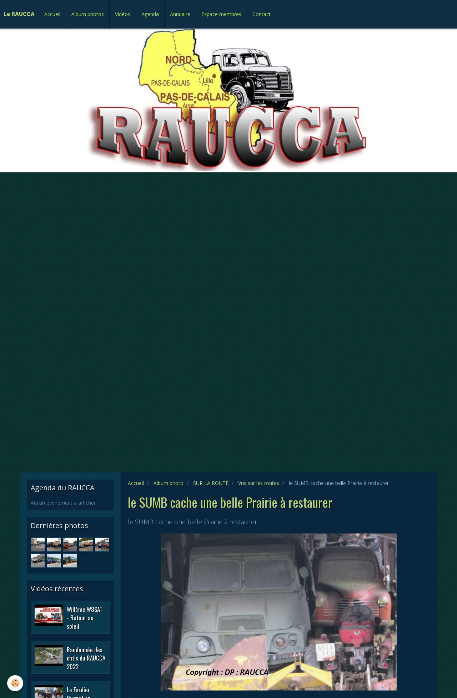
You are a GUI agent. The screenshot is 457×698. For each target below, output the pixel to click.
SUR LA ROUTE (210, 483)
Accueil (52, 14)
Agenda (150, 14)
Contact (261, 14)
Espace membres (221, 14)
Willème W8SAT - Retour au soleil (84, 617)
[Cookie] (15, 683)
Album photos (87, 14)
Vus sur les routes (258, 483)
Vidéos (122, 14)
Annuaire (180, 14)
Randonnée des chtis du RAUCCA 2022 (86, 658)
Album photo (169, 483)
